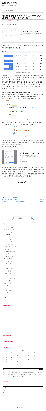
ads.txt (33, 374)
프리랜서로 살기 (9, 234)
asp (19, 374)
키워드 (16, 372)
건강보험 (12, 372)
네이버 (36, 374)
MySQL (8, 249)
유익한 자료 (8, 288)
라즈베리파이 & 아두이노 (11, 266)
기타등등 (4, 197)
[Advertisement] (23, 320)
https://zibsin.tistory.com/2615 (9, 146)
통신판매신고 (5, 376)
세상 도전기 (8, 271)
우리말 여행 (8, 285)
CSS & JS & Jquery (10, 246)
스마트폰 (8, 263)
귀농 (17, 374)
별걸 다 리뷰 (9, 237)
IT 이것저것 (8, 259)
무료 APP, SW (9, 261)
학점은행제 (8, 276)
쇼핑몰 (7, 280)
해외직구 (29, 374)
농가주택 (28, 372)
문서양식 (8, 292)
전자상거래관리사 (10, 278)
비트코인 (37, 372)
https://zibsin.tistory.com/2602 (9, 24)
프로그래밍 (8, 242)
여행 (7, 295)
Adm (28, 407)
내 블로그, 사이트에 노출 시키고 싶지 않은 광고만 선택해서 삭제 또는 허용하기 (18, 203)
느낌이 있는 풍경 (9, 3)
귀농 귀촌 (8, 273)
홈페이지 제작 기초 (10, 256)
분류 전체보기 (8, 227)
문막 (11, 376)
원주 (26, 374)
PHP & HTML (9, 244)
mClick (23, 407)
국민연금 (8, 372)
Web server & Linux (11, 251)
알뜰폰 (23, 376)
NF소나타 (23, 374)
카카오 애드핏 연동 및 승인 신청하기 (9, 199)
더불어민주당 (19, 376)
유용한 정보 (9, 268)
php (39, 374)
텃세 (7, 374)
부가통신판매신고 (20, 372)
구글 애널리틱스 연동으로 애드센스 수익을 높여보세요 (13, 201)
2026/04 (23, 350)
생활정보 (8, 239)
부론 (41, 374)
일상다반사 (9, 232)
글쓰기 (7, 10)
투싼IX (24, 372)
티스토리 (14, 376)
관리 (4, 10)
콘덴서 (41, 372)
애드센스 (8, 197)
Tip (7, 254)
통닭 (9, 374)
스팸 (9, 376)
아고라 (8, 300)
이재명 (15, 374)
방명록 (11, 10)
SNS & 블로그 (9, 290)
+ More (41, 369)
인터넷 (12, 374)
